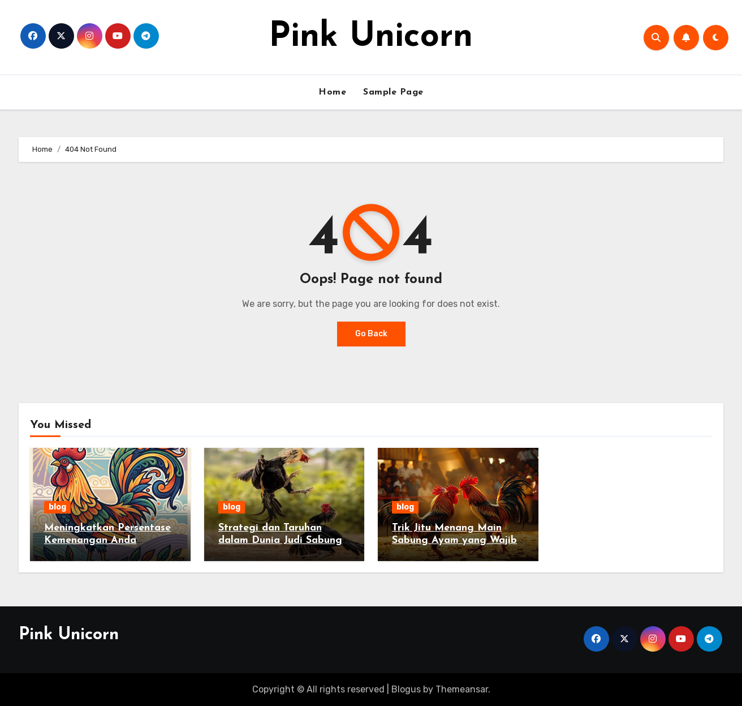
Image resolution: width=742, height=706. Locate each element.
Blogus (406, 689)
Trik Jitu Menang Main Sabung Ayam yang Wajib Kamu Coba (454, 540)
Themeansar (461, 689)
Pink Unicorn (371, 37)
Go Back (371, 334)
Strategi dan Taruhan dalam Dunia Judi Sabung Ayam (280, 540)
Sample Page (393, 92)
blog (57, 507)
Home (332, 92)
